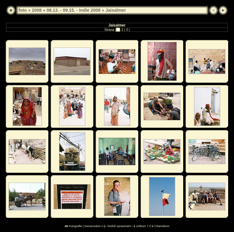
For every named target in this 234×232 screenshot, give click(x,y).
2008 (37, 10)
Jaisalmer (115, 10)
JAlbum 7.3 (143, 226)
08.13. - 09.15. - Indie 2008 (73, 10)
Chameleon (161, 226)
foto (22, 10)
